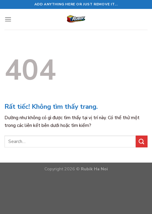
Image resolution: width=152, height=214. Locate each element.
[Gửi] (142, 141)
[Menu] (8, 19)
